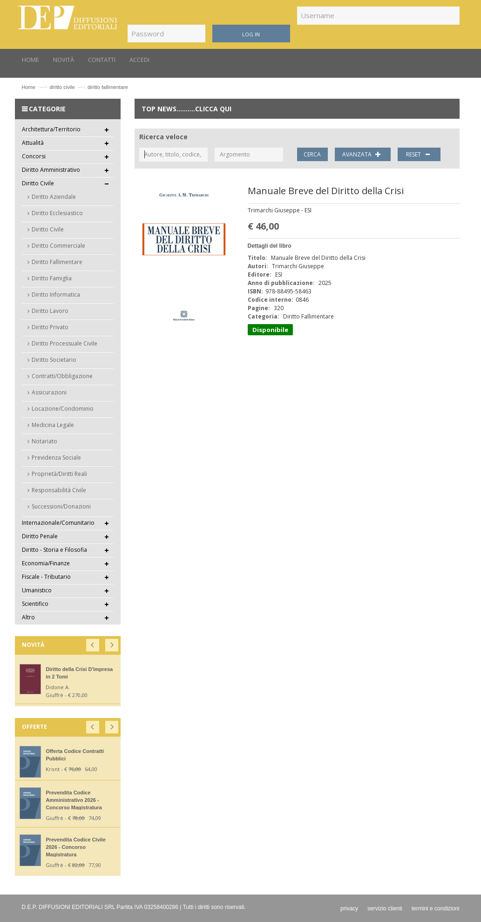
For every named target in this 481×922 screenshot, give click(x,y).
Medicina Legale (53, 425)
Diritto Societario (54, 360)
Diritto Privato (50, 327)
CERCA (312, 154)
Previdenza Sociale (56, 457)
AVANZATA (362, 154)
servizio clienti (384, 908)
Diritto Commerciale (58, 246)
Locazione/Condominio (63, 409)
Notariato (44, 441)
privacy (349, 908)
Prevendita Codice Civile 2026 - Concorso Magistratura (75, 847)
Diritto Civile (48, 229)
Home (28, 87)
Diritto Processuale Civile (64, 343)
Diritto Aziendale (54, 197)
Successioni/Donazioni (61, 506)
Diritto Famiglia (52, 278)
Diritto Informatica (56, 294)
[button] (93, 643)
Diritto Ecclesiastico (57, 213)
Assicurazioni (49, 392)
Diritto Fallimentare (57, 262)
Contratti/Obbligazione (62, 376)
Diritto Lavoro (50, 311)
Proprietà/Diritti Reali (59, 474)
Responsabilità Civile (59, 490)
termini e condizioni (436, 908)
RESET (419, 154)
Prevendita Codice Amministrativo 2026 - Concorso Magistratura (74, 800)
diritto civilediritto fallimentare (88, 87)
